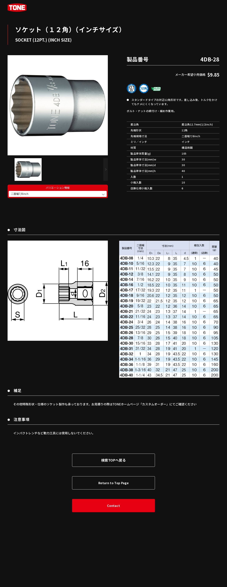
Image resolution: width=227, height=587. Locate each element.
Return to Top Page (113, 479)
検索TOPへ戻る (113, 456)
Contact (113, 501)
